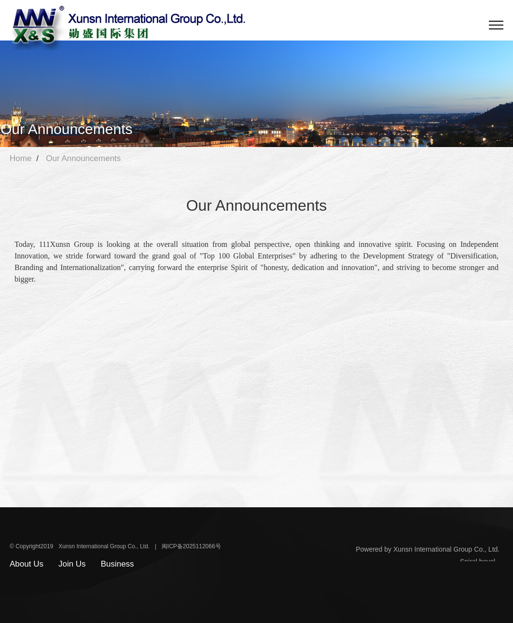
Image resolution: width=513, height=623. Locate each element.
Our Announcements (83, 158)
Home (20, 158)
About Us (26, 564)
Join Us (72, 564)
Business (117, 564)
